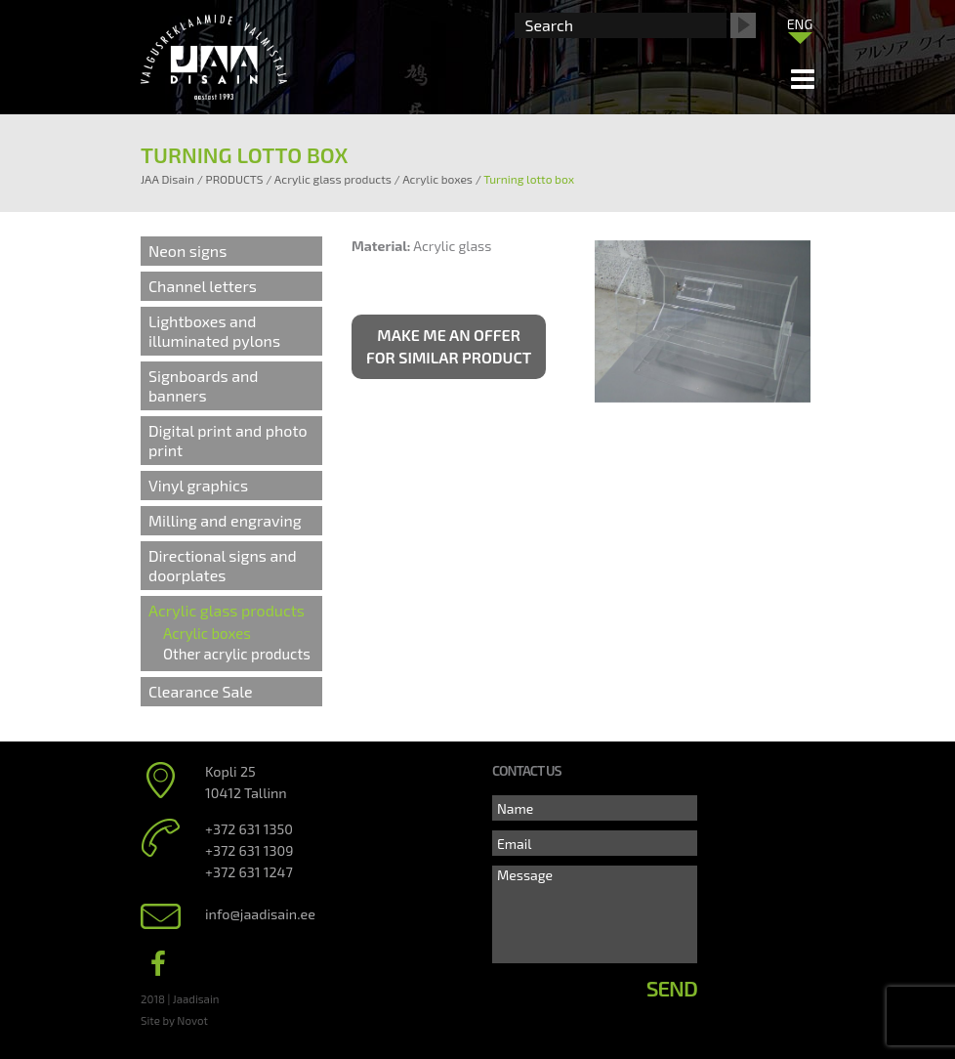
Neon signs (187, 250)
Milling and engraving (225, 520)
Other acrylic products (237, 653)
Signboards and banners (203, 385)
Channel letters (202, 285)
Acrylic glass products (226, 610)
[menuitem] (799, 23)
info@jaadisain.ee (260, 914)
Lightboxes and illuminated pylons (214, 331)
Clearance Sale (200, 691)
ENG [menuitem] (800, 24)
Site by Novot (174, 1020)
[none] (799, 28)
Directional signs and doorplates (222, 565)
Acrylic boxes (207, 633)
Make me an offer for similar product (448, 345)
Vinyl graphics (198, 485)
